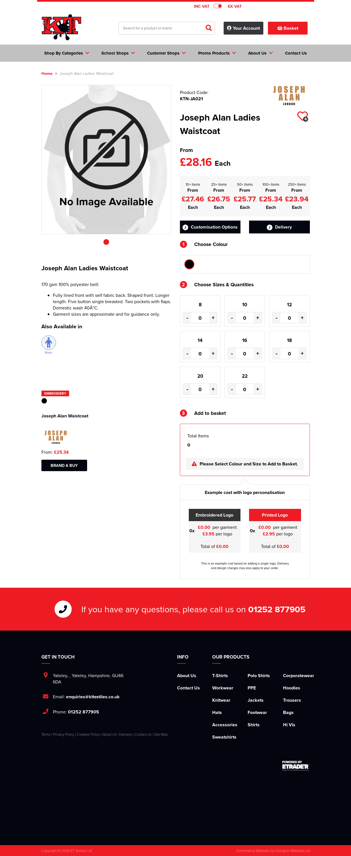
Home (47, 73)
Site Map (161, 734)
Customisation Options (210, 227)
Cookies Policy (88, 734)
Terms (46, 734)
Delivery (279, 227)
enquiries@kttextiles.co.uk (93, 696)
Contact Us (188, 688)
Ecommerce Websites (253, 850)
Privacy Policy (63, 734)
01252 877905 (276, 609)
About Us (186, 675)
